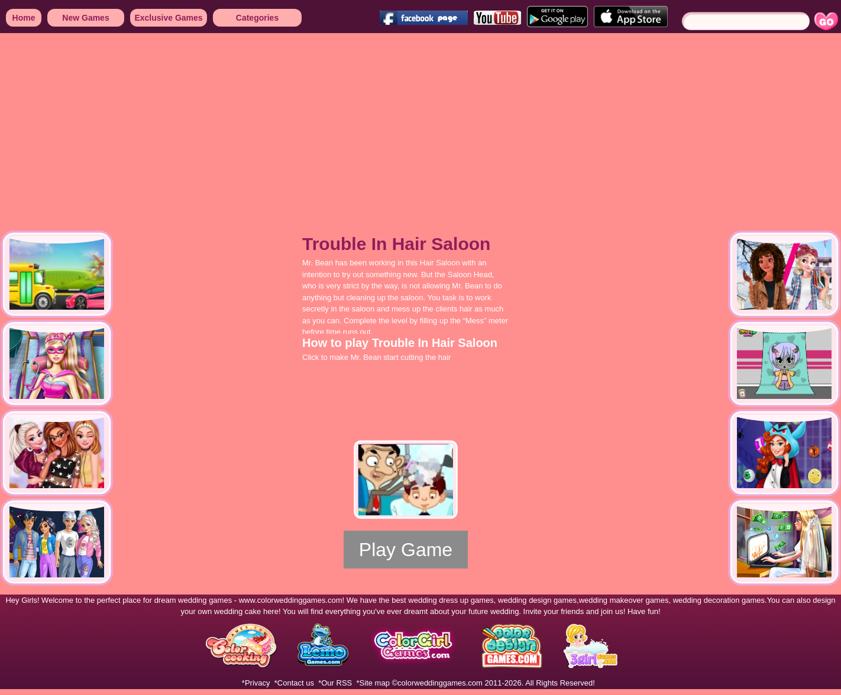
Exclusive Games (168, 17)
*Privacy (256, 682)
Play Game (405, 549)
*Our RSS (335, 682)
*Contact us (294, 682)
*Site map (373, 682)
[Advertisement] (299, 124)
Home (23, 17)
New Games (85, 17)
